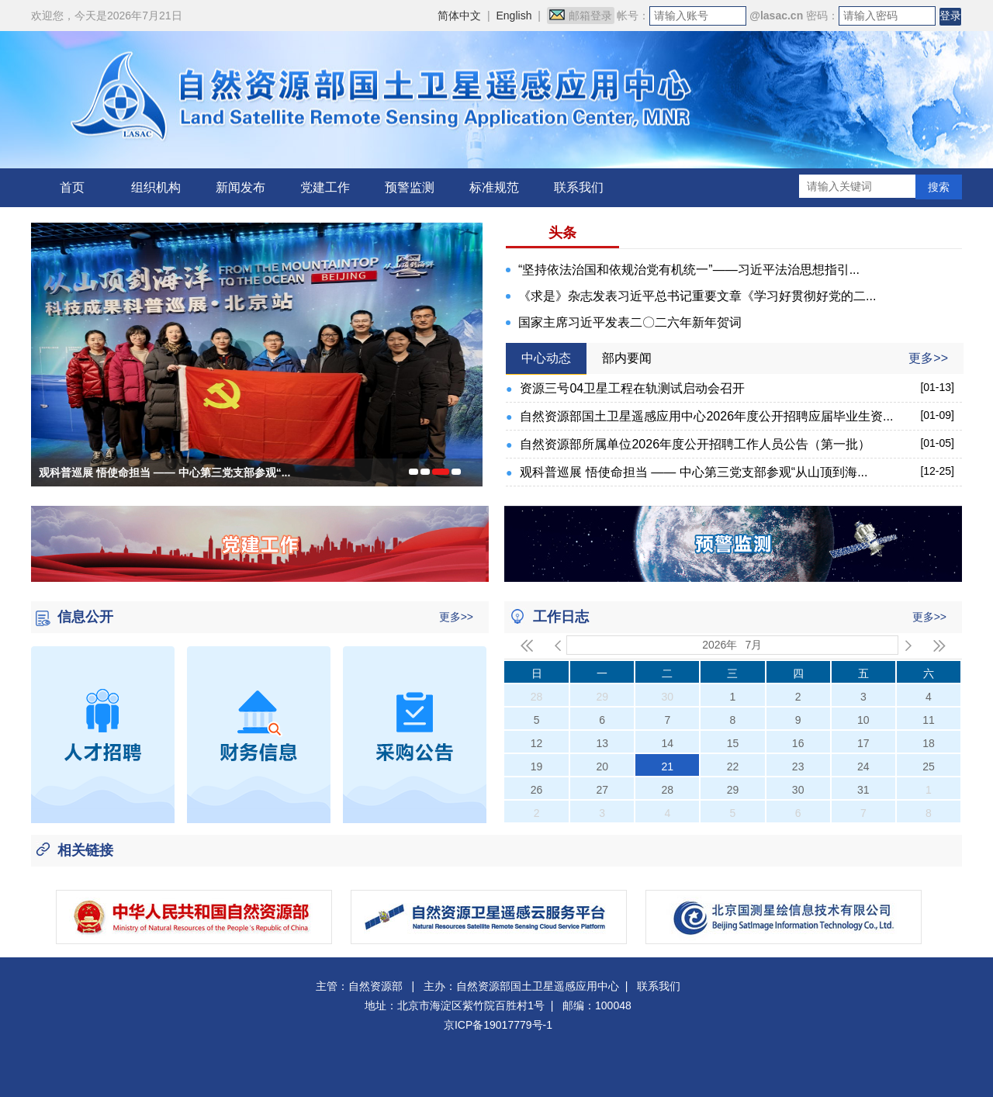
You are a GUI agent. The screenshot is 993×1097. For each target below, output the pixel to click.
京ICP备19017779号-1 (498, 1025)
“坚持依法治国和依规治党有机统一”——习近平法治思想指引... (689, 269)
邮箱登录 (580, 15)
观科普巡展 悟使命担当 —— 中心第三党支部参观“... (164, 472)
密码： (822, 15)
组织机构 (156, 187)
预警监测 (409, 187)
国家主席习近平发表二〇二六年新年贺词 (630, 322)
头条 (562, 233)
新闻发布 (240, 187)
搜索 (939, 187)
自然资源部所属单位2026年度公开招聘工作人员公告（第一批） (695, 444)
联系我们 (579, 187)
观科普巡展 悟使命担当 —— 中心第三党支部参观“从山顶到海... (693, 472)
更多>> (928, 358)
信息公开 (85, 617)
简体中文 (459, 15)
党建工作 (325, 187)
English (514, 15)
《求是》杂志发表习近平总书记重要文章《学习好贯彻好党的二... (697, 296)
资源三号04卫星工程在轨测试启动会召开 (632, 388)
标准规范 (494, 187)
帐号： (633, 15)
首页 (72, 187)
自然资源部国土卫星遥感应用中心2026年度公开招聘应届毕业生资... (706, 416)
